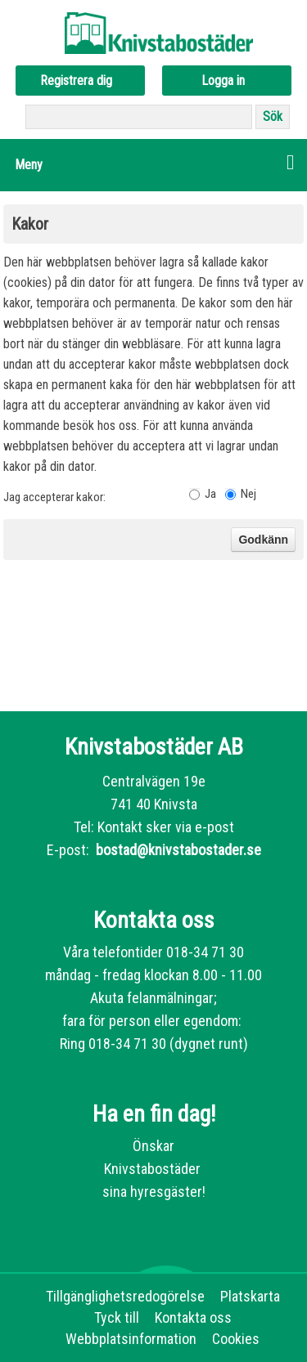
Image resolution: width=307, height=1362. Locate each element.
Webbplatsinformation (130, 1338)
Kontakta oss (193, 1317)
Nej (248, 493)
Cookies (236, 1338)
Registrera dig (76, 80)
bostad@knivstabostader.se (177, 849)
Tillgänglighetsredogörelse (125, 1296)
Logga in (223, 80)
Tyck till (116, 1317)
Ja (210, 493)
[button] (153, 165)
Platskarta (250, 1296)
